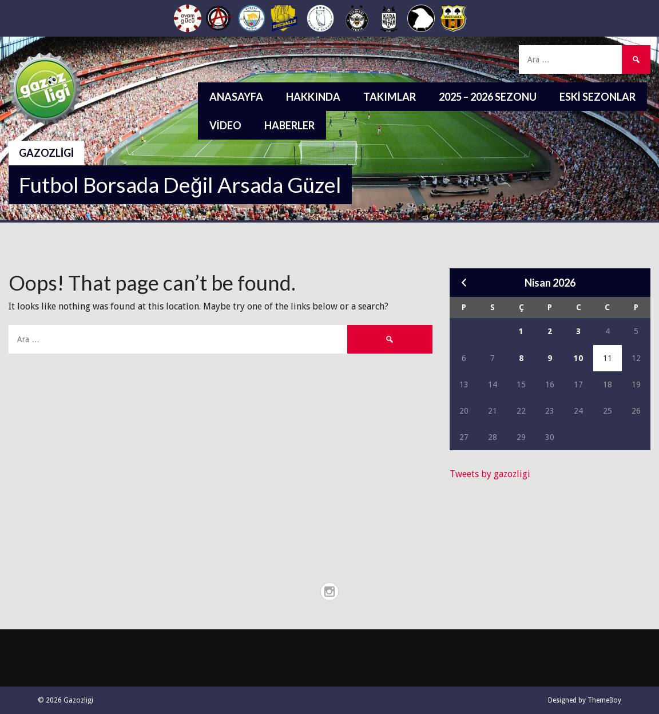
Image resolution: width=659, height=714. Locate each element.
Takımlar (389, 96)
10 (578, 358)
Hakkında (313, 96)
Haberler (289, 125)
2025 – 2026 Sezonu (488, 96)
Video (225, 125)
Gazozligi (46, 152)
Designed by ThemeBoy (584, 700)
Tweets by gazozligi (490, 474)
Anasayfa (236, 96)
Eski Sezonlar (597, 96)
